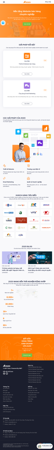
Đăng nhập (48, 1)
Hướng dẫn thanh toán (33, 392)
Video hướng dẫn (32, 396)
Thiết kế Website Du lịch (34, 373)
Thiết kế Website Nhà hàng (34, 377)
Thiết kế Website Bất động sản (35, 375)
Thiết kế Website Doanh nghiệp (36, 369)
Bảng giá (5, 390)
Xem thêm (27, 73)
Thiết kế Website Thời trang (35, 371)
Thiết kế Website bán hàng (27, 63)
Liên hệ (30, 400)
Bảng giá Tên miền (32, 390)
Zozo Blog (27, 246)
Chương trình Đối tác (8, 407)
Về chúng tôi (6, 388)
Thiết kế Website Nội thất (34, 379)
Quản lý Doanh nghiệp (34, 181)
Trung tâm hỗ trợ (32, 394)
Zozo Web (27, 61)
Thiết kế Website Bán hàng (34, 366)
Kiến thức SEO (6, 265)
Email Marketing (8, 181)
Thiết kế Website (8, 169)
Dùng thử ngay (27, 354)
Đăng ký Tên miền (32, 388)
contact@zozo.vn (12, 421)
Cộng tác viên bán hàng (9, 409)
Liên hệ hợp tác (7, 411)
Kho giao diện (6, 392)
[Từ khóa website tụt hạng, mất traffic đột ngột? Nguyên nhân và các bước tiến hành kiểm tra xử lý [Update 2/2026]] (14, 257)
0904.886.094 (12, 436)
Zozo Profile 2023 (7, 400)
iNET (20, 368)
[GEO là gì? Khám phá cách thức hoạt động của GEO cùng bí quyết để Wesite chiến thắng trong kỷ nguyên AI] (40, 257)
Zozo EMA (27, 90)
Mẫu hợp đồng (6, 398)
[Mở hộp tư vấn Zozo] (45, 446)
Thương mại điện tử (33, 169)
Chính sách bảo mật (8, 394)
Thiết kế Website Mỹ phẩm (34, 381)
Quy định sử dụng (7, 396)
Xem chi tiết (27, 24)
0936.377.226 (12, 424)
